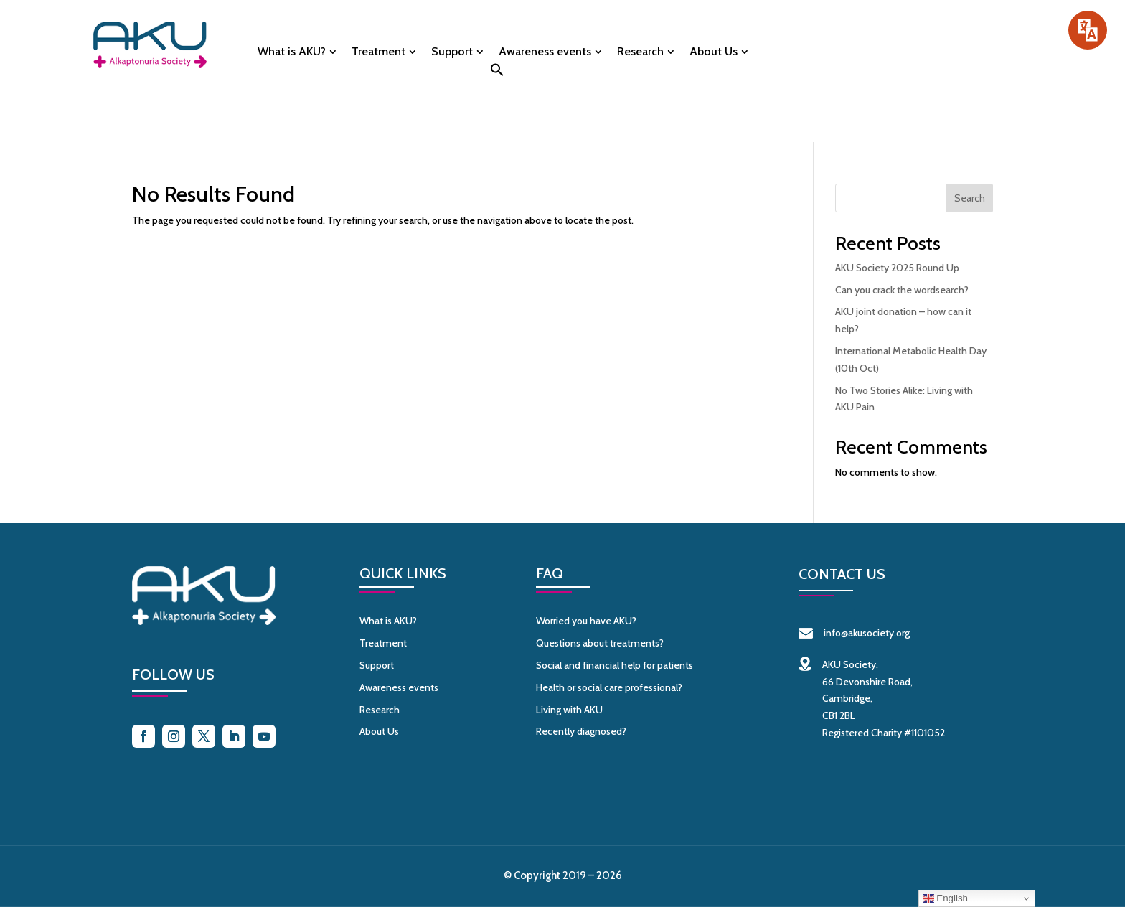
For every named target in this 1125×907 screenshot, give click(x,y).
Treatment (378, 52)
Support (452, 52)
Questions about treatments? (600, 642)
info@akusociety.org (854, 632)
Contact (970, 45)
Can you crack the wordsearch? (902, 289)
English (945, 898)
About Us (713, 52)
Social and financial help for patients (614, 665)
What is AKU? (292, 52)
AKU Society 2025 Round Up (897, 267)
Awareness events (545, 52)
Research (640, 52)
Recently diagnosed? (581, 731)
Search (969, 198)
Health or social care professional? (609, 687)
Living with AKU (569, 709)
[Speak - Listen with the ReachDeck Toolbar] (1087, 30)
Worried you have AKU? (586, 620)
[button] (497, 73)
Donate (834, 45)
